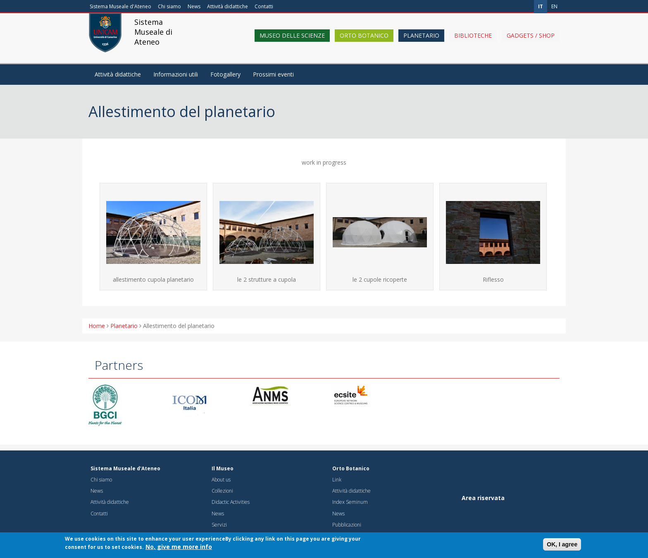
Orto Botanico (364, 42)
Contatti (264, 6)
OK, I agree (562, 546)
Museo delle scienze (292, 42)
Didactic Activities (231, 501)
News (194, 6)
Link (336, 479)
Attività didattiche (227, 6)
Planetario (421, 42)
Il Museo (222, 468)
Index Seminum (350, 501)
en (554, 6)
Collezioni (222, 490)
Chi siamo (169, 6)
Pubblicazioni (346, 524)
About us (221, 479)
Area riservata (483, 498)
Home (96, 326)
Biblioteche (473, 42)
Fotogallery (225, 74)
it (540, 6)
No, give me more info (178, 549)
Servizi (219, 524)
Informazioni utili (175, 74)
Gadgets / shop (531, 42)
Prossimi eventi (273, 74)
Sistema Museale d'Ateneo (120, 6)
